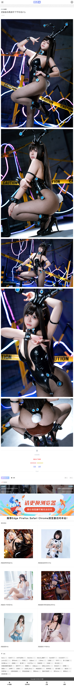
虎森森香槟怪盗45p (7, 563)
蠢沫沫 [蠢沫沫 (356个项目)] (68, 668)
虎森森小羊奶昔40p (7, 605)
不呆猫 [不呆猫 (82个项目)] (25, 660)
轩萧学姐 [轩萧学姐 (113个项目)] (5, 671)
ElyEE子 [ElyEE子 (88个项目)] (12, 657)
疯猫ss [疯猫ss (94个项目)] (4, 668)
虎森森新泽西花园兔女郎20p (46, 605)
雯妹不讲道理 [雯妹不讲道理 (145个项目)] (47, 671)
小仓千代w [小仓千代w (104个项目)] (31, 663)
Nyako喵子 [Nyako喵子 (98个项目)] (53, 657)
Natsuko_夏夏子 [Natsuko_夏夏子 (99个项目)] (42, 657)
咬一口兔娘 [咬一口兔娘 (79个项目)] (67, 660)
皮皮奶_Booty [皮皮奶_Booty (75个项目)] (29, 668)
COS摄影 (4, 9)
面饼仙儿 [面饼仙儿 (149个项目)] (67, 671)
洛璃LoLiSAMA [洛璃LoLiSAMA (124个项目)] (47, 666)
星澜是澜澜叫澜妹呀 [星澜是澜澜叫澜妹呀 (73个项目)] (8, 666)
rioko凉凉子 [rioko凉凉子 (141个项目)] (63, 657)
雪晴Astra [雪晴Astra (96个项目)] (37, 671)
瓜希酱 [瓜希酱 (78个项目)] (66, 666)
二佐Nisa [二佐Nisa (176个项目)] (42, 660)
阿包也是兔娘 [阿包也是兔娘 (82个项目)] (27, 671)
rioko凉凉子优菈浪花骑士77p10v (9, 488)
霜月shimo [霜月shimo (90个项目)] (58, 671)
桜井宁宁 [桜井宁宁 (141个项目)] (20, 666)
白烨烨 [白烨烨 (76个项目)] (12, 668)
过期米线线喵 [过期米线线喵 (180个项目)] (16, 671)
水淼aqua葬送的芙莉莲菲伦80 (65, 488)
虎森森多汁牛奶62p (44, 646)
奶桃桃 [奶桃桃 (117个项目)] (15, 663)
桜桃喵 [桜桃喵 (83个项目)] (28, 666)
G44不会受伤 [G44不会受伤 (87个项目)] (21, 657)
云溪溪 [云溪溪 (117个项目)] (51, 660)
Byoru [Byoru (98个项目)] (4, 657)
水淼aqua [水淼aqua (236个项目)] (36, 666)
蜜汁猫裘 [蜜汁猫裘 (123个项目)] (59, 668)
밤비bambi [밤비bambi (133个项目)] (16, 660)
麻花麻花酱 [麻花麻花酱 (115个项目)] (6, 674)
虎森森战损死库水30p (44, 563)
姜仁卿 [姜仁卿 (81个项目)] (23, 663)
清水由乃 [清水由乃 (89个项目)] (57, 666)
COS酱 (41, 679)
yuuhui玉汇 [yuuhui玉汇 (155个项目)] (6, 660)
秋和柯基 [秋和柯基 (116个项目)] (50, 668)
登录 (34, 466)
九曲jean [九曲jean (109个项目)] (33, 660)
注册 (39, 466)
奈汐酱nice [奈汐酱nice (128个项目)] (6, 663)
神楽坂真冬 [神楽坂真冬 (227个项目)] (40, 668)
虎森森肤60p (4, 646)
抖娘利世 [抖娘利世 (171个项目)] (41, 663)
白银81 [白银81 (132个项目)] (19, 668)
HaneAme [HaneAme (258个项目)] (31, 657)
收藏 (13, 478)
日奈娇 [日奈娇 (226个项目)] (50, 663)
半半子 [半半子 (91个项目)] (59, 660)
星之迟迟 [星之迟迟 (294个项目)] (59, 663)
